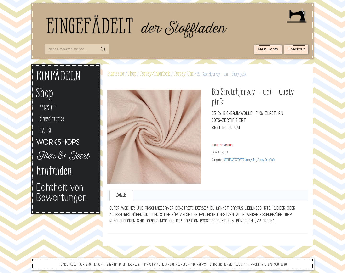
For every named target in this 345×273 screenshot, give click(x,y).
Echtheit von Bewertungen (61, 193)
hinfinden (54, 171)
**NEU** (48, 108)
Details (121, 195)
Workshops (58, 142)
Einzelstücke (52, 119)
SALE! (45, 131)
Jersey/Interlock (155, 74)
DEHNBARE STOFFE (234, 160)
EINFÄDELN (58, 77)
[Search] (103, 49)
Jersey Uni (184, 74)
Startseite (115, 74)
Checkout (296, 49)
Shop (132, 74)
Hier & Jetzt (62, 156)
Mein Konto (268, 49)
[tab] (121, 195)
